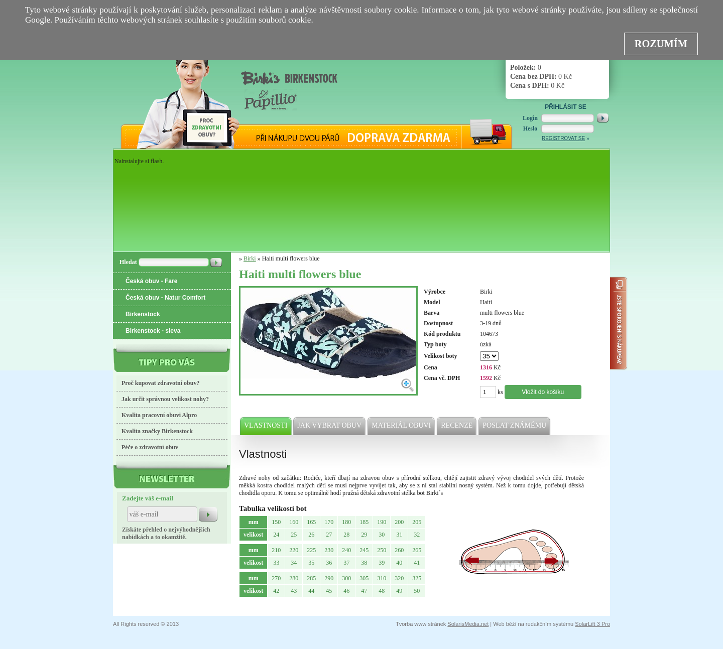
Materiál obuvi (402, 425)
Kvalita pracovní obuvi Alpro (159, 415)
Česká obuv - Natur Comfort (165, 297)
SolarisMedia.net (468, 624)
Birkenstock (143, 314)
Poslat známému (515, 425)
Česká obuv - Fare (151, 281)
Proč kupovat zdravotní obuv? (160, 382)
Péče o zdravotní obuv (150, 447)
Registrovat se (563, 138)
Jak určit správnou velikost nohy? (165, 399)
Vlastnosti (266, 425)
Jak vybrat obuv (330, 425)
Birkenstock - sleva (153, 330)
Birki (250, 258)
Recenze (457, 425)
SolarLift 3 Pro (592, 624)
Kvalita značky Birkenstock (157, 431)
